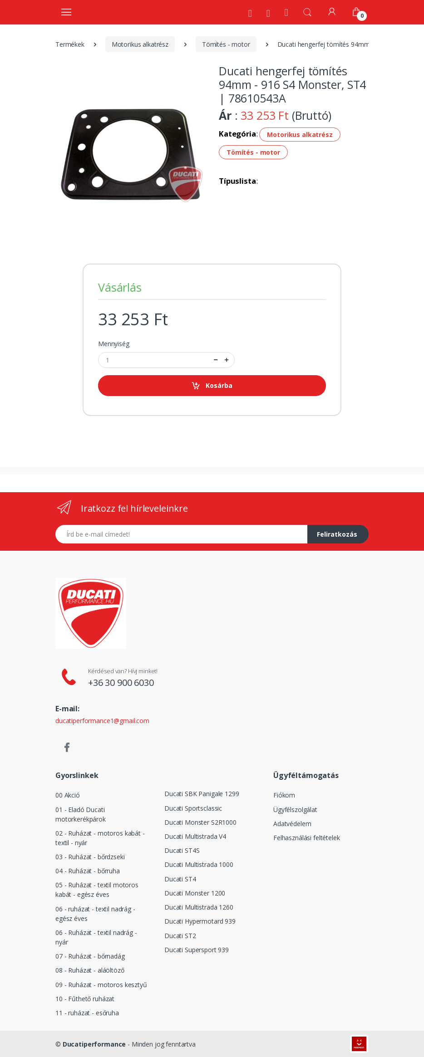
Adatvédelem (292, 823)
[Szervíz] (268, 13)
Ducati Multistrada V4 (195, 836)
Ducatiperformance (94, 1044)
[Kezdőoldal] (286, 12)
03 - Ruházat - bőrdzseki (90, 856)
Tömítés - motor (226, 44)
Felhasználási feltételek (306, 837)
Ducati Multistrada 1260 (198, 907)
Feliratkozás (337, 534)
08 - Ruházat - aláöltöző (89, 970)
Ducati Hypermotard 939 (200, 921)
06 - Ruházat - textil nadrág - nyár (96, 937)
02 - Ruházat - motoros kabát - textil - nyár (100, 838)
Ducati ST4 (180, 879)
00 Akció (67, 795)
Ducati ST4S (181, 850)
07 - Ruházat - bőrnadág (90, 956)
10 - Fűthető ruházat (84, 998)
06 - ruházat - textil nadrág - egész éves (95, 914)
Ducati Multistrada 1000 (198, 864)
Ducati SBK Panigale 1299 (201, 793)
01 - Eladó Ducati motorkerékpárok (80, 814)
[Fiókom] (332, 11)
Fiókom (284, 795)
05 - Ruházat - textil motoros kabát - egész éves (96, 890)
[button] (307, 11)
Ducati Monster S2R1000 (200, 822)
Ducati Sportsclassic (193, 808)
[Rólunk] (250, 13)
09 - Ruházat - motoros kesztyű (101, 984)
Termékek (69, 44)
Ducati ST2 (180, 935)
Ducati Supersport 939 (196, 949)
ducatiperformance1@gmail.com (102, 720)
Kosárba (211, 386)
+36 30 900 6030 (121, 682)
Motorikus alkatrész (140, 44)
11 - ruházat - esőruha (87, 1012)
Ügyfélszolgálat (295, 809)
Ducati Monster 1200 (194, 893)
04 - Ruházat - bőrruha (87, 870)
